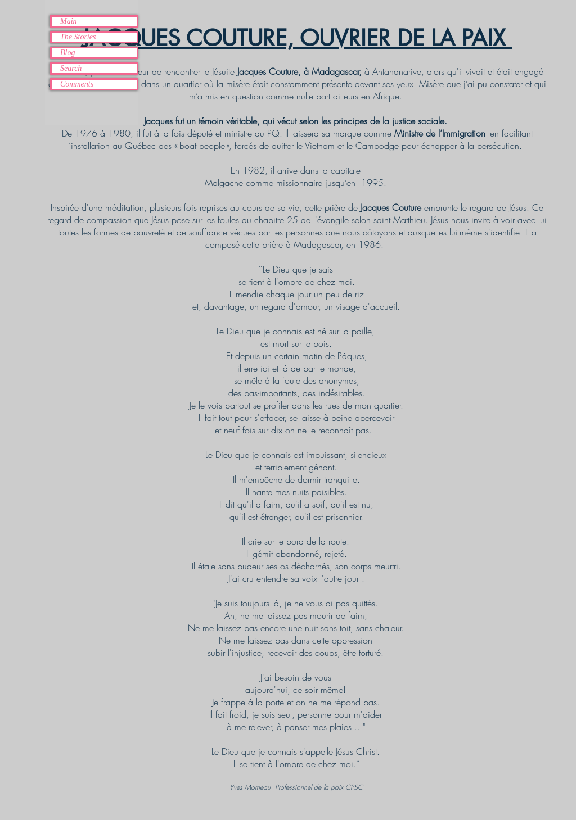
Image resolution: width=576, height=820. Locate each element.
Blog (67, 52)
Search (71, 68)
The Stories (78, 37)
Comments (76, 84)
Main (68, 21)
